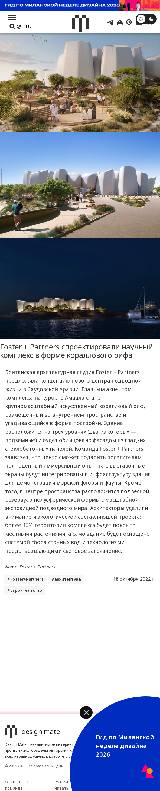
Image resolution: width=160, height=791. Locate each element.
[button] (86, 712)
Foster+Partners (27, 579)
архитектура (67, 579)
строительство (26, 590)
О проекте (17, 782)
